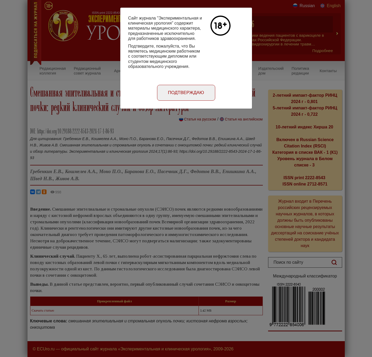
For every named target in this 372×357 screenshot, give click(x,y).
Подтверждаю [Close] (186, 92)
